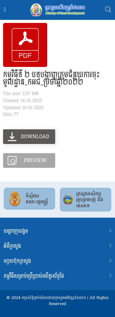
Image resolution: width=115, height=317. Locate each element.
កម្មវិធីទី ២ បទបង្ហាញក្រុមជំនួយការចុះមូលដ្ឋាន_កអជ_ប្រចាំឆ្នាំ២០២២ (51, 78)
